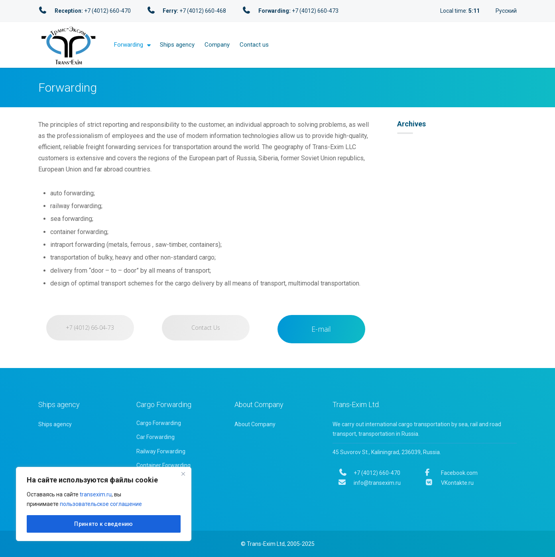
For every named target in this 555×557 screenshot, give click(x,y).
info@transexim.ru (370, 483)
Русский (506, 11)
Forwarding (128, 44)
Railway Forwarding (160, 451)
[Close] (183, 473)
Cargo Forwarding (158, 423)
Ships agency (177, 44)
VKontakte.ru (449, 483)
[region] (103, 504)
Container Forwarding (163, 465)
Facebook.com (451, 473)
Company (217, 44)
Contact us (254, 44)
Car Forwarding (155, 437)
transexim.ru (96, 494)
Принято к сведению (103, 524)
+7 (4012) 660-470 (369, 473)
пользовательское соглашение (101, 504)
